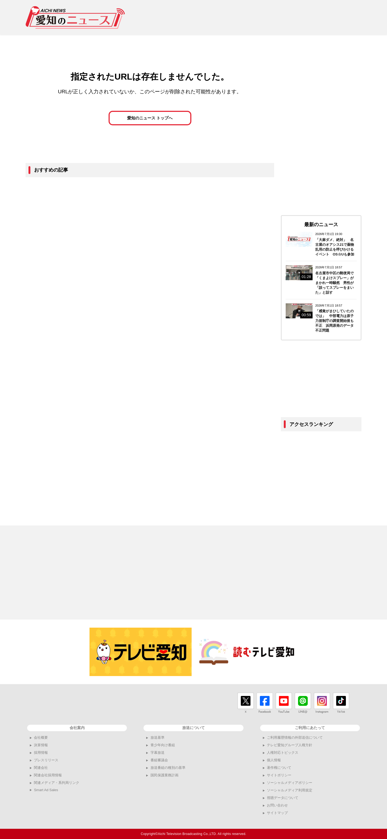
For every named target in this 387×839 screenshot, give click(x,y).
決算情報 (41, 745)
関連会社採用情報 (48, 775)
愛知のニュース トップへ (150, 121)
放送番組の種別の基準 (167, 768)
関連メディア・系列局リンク (56, 783)
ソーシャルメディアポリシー (289, 783)
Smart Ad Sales (46, 790)
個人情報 (274, 760)
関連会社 (41, 768)
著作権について (279, 768)
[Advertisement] (263, 17)
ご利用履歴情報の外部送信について (295, 737)
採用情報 (41, 753)
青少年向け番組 (162, 745)
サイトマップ (277, 813)
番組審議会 (159, 760)
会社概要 (41, 737)
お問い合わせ (277, 805)
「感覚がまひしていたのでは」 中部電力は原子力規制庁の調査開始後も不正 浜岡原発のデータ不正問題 (334, 320)
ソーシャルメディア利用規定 (289, 790)
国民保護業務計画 (164, 775)
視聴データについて (282, 798)
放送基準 (157, 737)
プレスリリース (46, 760)
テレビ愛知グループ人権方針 (289, 745)
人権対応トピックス (282, 753)
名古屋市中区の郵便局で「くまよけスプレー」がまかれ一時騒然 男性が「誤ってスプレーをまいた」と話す (334, 282)
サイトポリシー (279, 775)
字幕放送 (157, 753)
